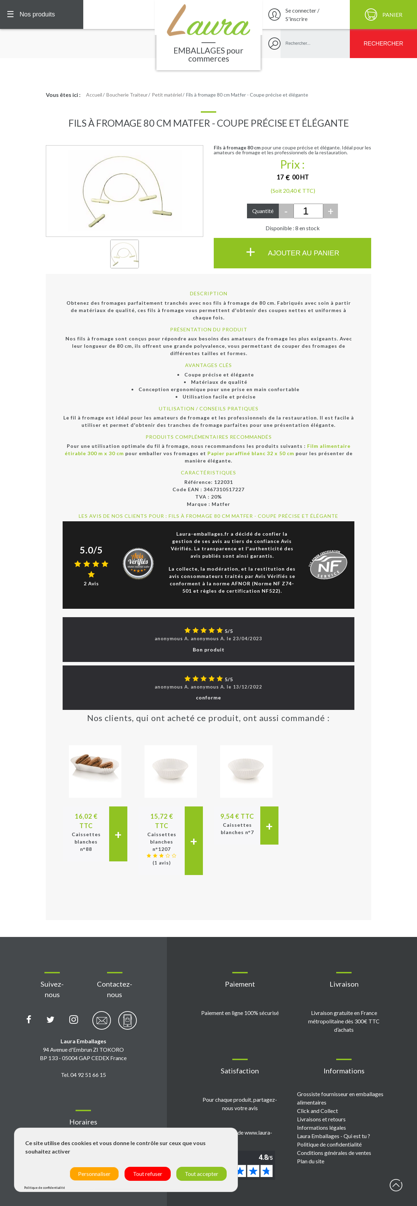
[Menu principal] (41, 14)
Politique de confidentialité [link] (44, 1188)
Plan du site (310, 1161)
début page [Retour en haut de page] (396, 1185)
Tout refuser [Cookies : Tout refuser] (147, 1173)
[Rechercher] (383, 43)
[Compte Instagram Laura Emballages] (73, 1020)
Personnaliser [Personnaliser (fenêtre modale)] (94, 1173)
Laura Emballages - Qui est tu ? (333, 1136)
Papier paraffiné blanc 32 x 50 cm (250, 453)
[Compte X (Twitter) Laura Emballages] (51, 1020)
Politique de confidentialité (329, 1144)
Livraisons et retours (321, 1119)
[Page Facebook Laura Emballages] (28, 1020)
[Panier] (383, 14)
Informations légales (321, 1127)
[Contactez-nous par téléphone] (127, 1024)
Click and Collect (317, 1110)
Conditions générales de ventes (334, 1152)
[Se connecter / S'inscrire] (305, 14)
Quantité (263, 210)
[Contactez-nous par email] (101, 1024)
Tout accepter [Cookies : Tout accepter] (201, 1173)
